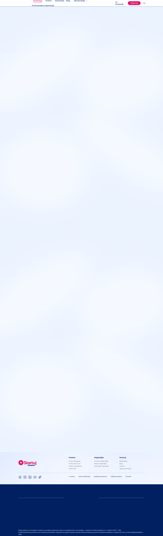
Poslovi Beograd (74, 460)
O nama (72, 475)
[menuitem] (45, 5)
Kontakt (128, 475)
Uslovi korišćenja (84, 475)
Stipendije (99, 456)
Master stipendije (100, 462)
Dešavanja (123, 460)
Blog (120, 462)
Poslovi (72, 456)
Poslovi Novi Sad (74, 462)
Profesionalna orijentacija (43, 5)
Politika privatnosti (100, 475)
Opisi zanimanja (125, 467)
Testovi (122, 465)
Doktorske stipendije (101, 465)
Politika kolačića (116, 475)
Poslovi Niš (72, 467)
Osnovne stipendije (101, 460)
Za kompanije (119, 3)
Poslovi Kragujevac (75, 465)
